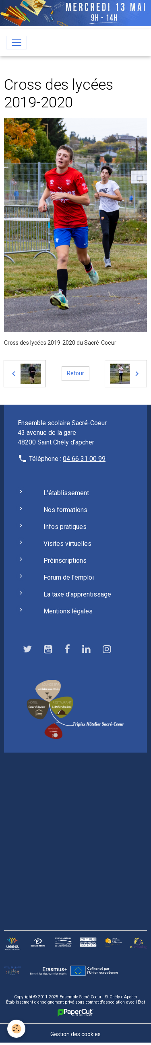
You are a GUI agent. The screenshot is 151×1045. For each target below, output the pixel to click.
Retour (75, 373)
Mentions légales (68, 611)
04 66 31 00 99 (84, 459)
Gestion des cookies (75, 1034)
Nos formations (65, 510)
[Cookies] (16, 1029)
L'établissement (66, 493)
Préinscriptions (65, 560)
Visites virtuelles (67, 543)
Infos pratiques (65, 527)
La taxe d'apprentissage (77, 594)
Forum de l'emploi (68, 577)
